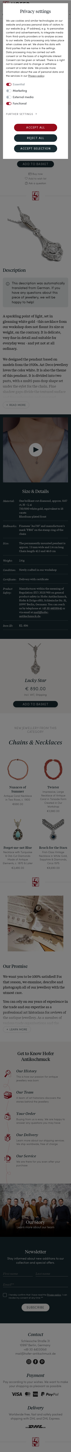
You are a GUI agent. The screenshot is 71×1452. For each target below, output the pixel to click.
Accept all (35, 127)
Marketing (20, 90)
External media (23, 97)
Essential (19, 84)
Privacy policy (36, 75)
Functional (20, 103)
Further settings (19, 114)
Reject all (35, 138)
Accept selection (35, 148)
